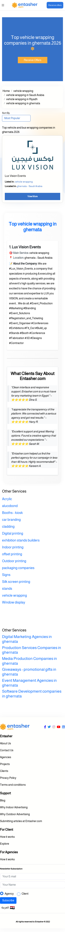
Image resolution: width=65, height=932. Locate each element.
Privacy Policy (8, 777)
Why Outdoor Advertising (15, 814)
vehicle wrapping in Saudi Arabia (25, 95)
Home (6, 90)
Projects (5, 764)
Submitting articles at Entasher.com (21, 821)
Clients (4, 770)
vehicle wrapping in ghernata (23, 103)
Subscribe (8, 900)
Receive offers (55, 5)
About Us (5, 743)
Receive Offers (32, 60)
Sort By (6, 113)
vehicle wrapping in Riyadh (22, 99)
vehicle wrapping (23, 90)
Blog (2, 800)
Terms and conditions (13, 784)
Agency (9, 893)
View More (32, 196)
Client (25, 893)
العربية (8, 907)
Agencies (5, 757)
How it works (7, 836)
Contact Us (6, 750)
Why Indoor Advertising (14, 807)
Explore (4, 843)
